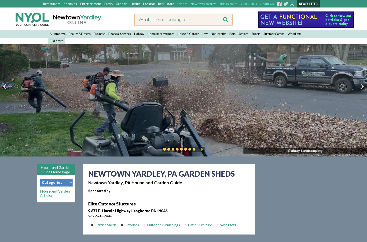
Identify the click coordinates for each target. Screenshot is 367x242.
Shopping (70, 4)
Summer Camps (274, 34)
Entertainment (90, 4)
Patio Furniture (200, 225)
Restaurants (51, 4)
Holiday (139, 34)
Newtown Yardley (203, 4)
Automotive (58, 34)
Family (108, 4)
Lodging (148, 4)
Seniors (243, 34)
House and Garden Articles (55, 193)
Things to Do (228, 4)
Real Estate (166, 4)
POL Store (56, 41)
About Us (267, 4)
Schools (121, 4)
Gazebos (132, 225)
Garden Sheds (106, 225)
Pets (232, 34)
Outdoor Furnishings (163, 225)
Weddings (294, 34)
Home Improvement (160, 34)
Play (201, 149)
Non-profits (218, 34)
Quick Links (249, 4)
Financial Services (119, 34)
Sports (256, 34)
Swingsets (228, 225)
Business (99, 34)
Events (182, 4)
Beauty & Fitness (80, 34)
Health (135, 4)
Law (205, 34)
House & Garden (188, 34)
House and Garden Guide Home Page (55, 169)
